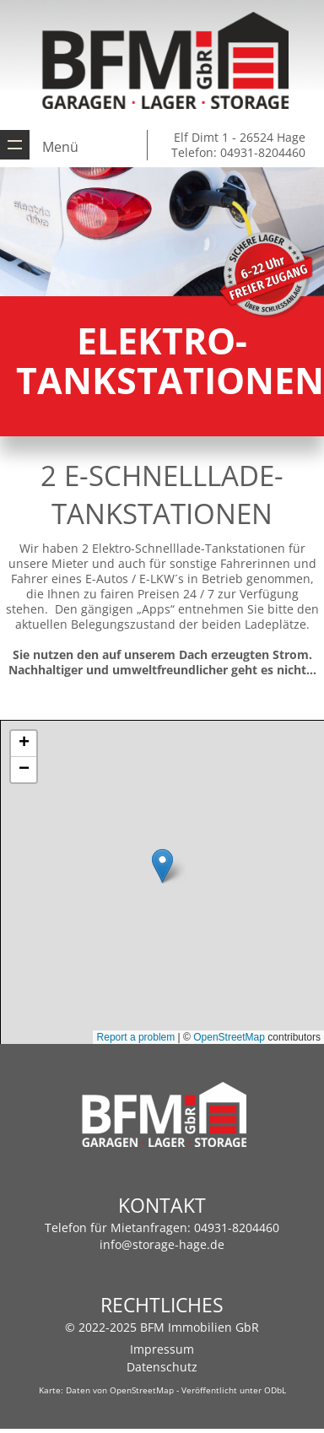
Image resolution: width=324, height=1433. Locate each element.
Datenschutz (162, 1367)
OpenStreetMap (142, 1390)
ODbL (275, 1390)
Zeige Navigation (15, 145)
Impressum (162, 1349)
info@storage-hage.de (162, 1244)
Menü (60, 147)
